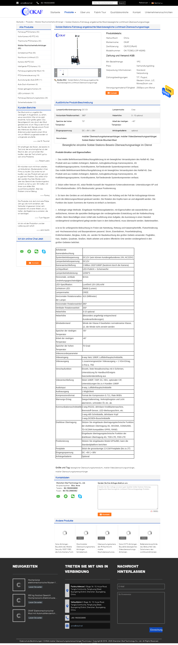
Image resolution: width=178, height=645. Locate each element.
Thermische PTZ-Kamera (28, 41)
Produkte (69, 12)
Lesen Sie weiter (35, 587)
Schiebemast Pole (25, 53)
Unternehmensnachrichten (159, 12)
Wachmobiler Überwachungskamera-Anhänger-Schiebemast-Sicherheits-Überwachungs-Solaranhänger (86, 550)
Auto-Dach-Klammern (26, 84)
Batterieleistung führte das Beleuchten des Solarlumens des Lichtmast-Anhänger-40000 (148, 549)
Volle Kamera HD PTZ (26, 36)
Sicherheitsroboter (25, 102)
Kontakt (137, 12)
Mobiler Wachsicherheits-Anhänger (49, 22)
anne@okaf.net (26, 3)
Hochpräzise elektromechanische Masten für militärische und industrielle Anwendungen (42, 581)
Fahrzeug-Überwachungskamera (31, 98)
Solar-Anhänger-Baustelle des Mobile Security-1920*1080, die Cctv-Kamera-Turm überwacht (64, 549)
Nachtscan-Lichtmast (26, 57)
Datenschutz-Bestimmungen (31, 641)
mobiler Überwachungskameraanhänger (72, 471)
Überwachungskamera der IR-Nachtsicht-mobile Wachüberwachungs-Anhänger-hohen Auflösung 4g (107, 550)
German (158, 3)
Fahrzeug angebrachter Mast (29, 71)
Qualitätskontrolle (119, 12)
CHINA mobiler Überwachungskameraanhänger (62, 641)
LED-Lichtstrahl (24, 93)
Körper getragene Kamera (28, 89)
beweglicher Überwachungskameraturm (87, 468)
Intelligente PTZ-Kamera (27, 66)
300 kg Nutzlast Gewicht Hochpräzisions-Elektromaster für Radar (42, 597)
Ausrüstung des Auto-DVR (28, 80)
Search (122, 3)
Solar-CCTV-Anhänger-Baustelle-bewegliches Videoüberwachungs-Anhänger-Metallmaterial (128, 549)
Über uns (85, 12)
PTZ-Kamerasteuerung (27, 75)
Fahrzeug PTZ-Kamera (27, 32)
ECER (94, 644)
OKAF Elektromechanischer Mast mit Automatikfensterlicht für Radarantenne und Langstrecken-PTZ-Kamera (42, 612)
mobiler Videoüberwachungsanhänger (119, 468)
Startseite (55, 12)
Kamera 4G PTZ (24, 62)
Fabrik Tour (100, 12)
